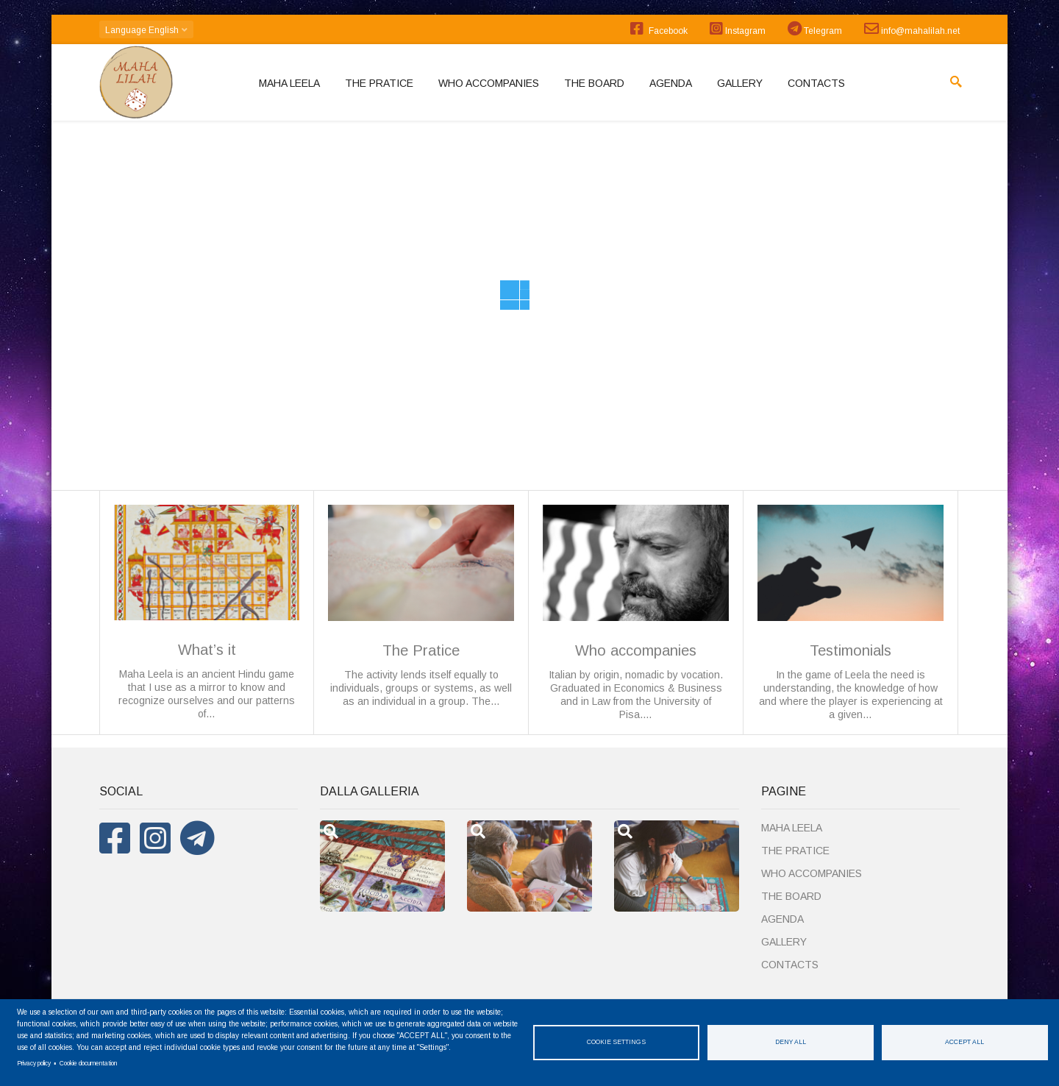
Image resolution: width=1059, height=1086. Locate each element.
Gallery (740, 83)
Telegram (815, 28)
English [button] (146, 30)
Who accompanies (488, 83)
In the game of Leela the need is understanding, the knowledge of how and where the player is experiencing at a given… (850, 612)
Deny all (790, 1042)
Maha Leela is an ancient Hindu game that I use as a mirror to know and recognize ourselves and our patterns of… (206, 612)
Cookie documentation (88, 1063)
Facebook (659, 28)
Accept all (964, 1042)
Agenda (670, 83)
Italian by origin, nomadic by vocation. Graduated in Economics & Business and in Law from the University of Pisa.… (636, 612)
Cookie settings (616, 1042)
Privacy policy (34, 1063)
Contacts (816, 83)
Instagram (738, 28)
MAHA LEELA (289, 83)
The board (594, 83)
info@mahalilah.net (912, 28)
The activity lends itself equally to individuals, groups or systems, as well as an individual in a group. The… (421, 606)
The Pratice (379, 83)
